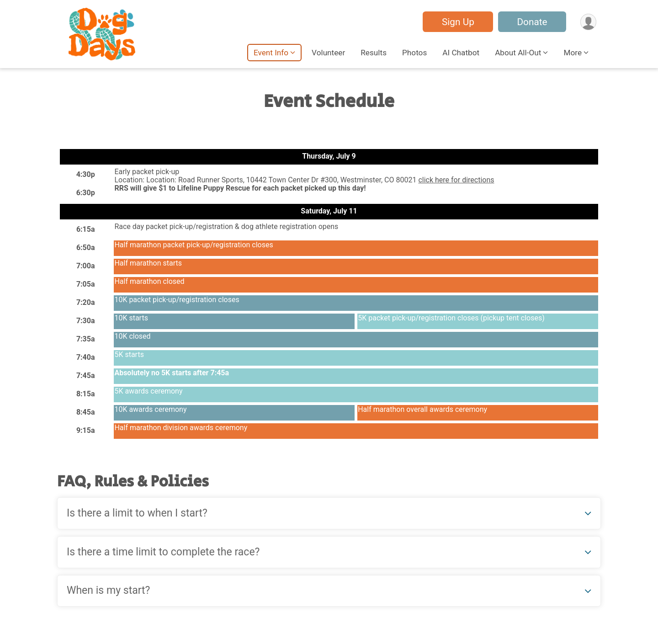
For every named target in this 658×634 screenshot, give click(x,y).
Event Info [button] (271, 52)
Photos (414, 52)
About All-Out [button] (518, 52)
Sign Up (457, 21)
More (572, 52)
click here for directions (456, 180)
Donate (531, 21)
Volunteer (328, 52)
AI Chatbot (460, 52)
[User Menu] (587, 21)
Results (374, 52)
